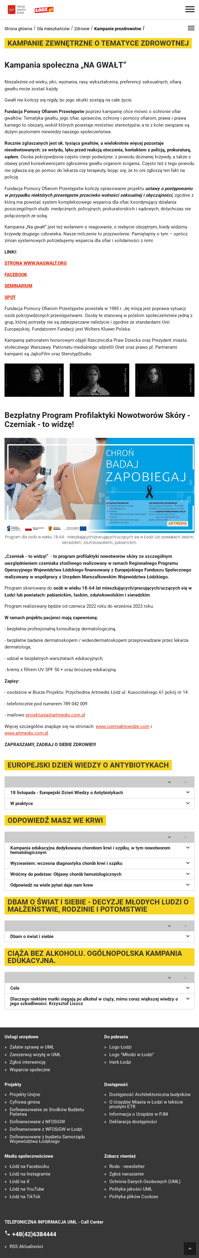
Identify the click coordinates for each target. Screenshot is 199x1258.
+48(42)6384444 (34, 1234)
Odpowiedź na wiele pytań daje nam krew (100, 884)
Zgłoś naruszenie (126, 1174)
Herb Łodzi (120, 1062)
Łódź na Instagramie (30, 1174)
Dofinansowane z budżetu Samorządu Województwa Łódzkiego (47, 1139)
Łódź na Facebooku (29, 1166)
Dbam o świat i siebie (100, 936)
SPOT (10, 297)
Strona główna (18, 28)
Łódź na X (19, 1181)
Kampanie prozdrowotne (117, 28)
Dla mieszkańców (53, 28)
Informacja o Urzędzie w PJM (138, 1114)
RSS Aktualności (26, 1246)
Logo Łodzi (120, 1047)
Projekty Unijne (25, 1094)
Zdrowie (81, 28)
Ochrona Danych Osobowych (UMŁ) (145, 1181)
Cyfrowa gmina (25, 1102)
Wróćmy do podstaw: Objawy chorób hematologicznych (100, 873)
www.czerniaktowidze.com (122, 726)
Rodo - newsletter (127, 1166)
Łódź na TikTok (25, 1197)
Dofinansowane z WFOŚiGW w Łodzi (46, 1129)
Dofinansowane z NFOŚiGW (37, 1122)
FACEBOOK (16, 274)
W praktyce (100, 803)
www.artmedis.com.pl (26, 733)
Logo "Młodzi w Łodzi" (131, 1055)
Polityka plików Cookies (133, 1197)
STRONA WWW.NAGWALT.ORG (36, 263)
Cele (100, 987)
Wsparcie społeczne (30, 1070)
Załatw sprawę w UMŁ (32, 1047)
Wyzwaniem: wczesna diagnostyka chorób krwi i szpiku (100, 862)
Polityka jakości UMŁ (130, 1189)
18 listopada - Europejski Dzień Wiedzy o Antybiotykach (100, 792)
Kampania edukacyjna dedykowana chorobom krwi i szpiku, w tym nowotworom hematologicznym (100, 849)
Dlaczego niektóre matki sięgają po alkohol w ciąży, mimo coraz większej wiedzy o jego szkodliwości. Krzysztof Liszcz (100, 1000)
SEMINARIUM (18, 286)
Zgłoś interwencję (28, 1062)
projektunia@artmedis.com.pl (55, 715)
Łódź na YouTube (27, 1189)
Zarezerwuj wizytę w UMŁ (35, 1055)
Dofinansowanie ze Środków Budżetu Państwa (47, 1112)
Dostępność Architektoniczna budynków (150, 1094)
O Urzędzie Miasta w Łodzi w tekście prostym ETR (146, 1104)
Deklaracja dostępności (133, 1122)
